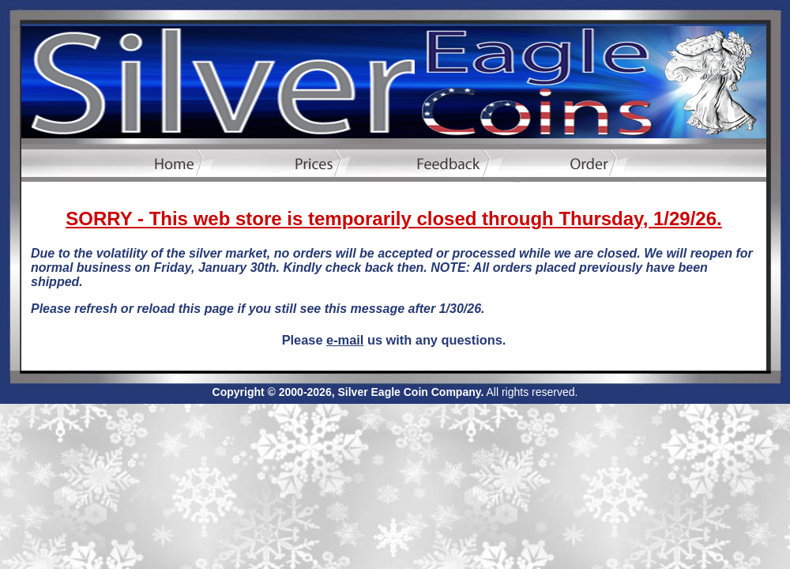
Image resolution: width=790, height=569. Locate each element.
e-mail (344, 340)
